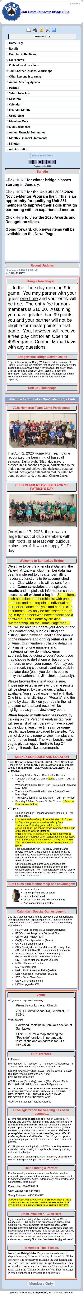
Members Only (17, 121)
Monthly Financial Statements (27, 138)
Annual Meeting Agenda (23, 82)
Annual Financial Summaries (26, 132)
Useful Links (15, 115)
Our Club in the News (21, 54)
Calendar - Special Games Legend (42, 911)
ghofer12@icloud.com (35, 833)
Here (20, 217)
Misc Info (14, 99)
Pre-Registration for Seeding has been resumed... (41, 1111)
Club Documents (18, 127)
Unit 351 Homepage (42, 388)
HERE (21, 180)
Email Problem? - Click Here (41, 1214)
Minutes (13, 143)
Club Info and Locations (23, 65)
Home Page (15, 43)
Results (12, 48)
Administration (17, 149)
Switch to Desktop (42, 155)
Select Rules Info (18, 93)
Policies (13, 87)
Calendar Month (18, 110)
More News (15, 60)
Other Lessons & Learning (24, 76)
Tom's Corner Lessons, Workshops (29, 71)
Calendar (14, 104)
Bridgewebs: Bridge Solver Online (42, 357)
